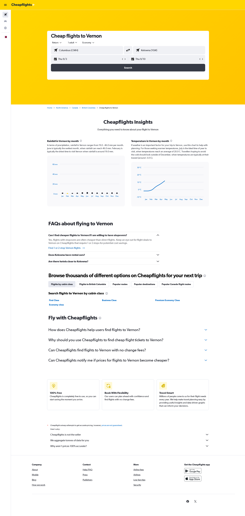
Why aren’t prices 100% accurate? (129, 446)
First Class (54, 300)
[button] (5, 4)
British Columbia (88, 108)
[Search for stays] (5, 21)
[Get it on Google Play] (192, 471)
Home (49, 108)
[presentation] (81, 141)
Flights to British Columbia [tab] (92, 284)
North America (62, 108)
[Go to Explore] (5, 28)
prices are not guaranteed (112, 425)
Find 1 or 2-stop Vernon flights (66, 248)
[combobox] (57, 42)
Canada (75, 108)
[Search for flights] (5, 14)
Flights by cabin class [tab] (62, 284)
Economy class (56, 304)
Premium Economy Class (167, 300)
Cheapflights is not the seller (129, 434)
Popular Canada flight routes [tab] (176, 284)
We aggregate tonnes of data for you (129, 440)
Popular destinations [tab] (144, 284)
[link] (187, 501)
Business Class (109, 300)
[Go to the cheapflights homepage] (23, 5)
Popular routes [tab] (120, 284)
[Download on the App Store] (192, 478)
